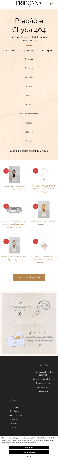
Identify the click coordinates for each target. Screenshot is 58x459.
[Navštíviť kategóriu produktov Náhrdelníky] (29, 77)
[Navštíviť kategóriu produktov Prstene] (29, 86)
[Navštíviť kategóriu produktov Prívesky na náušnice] (29, 114)
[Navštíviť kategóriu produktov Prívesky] (29, 95)
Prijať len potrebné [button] (29, 452)
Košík (14, 419)
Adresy (15, 428)
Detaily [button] (29, 456)
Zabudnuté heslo (14, 415)
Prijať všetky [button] (29, 448)
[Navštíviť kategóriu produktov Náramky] (29, 68)
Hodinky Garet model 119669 (14, 257)
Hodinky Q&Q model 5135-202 (43, 221)
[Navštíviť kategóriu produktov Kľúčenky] (29, 132)
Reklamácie (43, 391)
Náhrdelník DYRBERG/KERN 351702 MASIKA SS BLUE (44, 187)
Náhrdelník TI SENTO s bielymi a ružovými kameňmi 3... (44, 258)
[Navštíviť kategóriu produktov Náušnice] (29, 59)
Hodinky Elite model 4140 (14, 186)
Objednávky (15, 411)
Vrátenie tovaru (43, 387)
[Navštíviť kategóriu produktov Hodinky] (29, 105)
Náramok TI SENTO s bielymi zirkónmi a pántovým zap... (14, 222)
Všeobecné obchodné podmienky (43, 373)
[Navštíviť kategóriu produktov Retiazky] (29, 123)
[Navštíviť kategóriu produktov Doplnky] (29, 141)
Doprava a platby (43, 383)
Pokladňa (14, 423)
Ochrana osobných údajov (43, 379)
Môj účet (14, 407)
